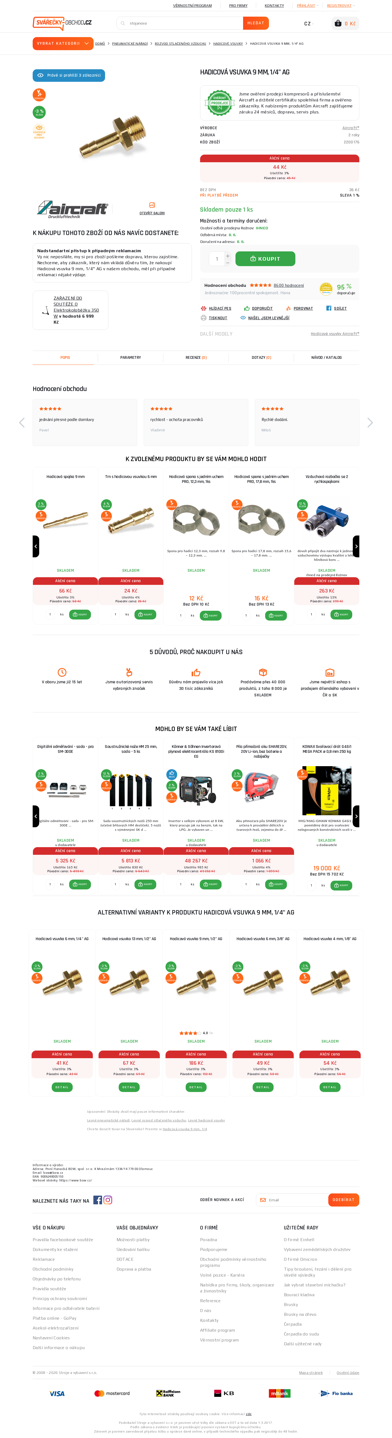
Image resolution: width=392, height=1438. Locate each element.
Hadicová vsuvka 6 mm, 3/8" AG (263, 939)
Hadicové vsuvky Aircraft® (335, 334)
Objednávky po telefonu (57, 1278)
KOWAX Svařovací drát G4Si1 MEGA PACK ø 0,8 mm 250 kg (326, 749)
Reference (210, 1300)
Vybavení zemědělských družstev (317, 1249)
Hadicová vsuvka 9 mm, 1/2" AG (196, 939)
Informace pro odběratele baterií (66, 1308)
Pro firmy (238, 5)
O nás (205, 1310)
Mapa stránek (311, 1372)
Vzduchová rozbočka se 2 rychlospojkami (327, 479)
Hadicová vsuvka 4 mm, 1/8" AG (330, 939)
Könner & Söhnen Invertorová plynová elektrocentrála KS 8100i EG (196, 751)
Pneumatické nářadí (130, 44)
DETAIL (62, 1087)
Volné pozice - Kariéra (222, 1275)
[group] (65, 546)
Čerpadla (293, 1324)
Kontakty (274, 5)
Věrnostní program (192, 5)
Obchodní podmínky (53, 1269)
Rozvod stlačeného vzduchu (180, 44)
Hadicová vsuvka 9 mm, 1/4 (185, 1129)
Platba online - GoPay (54, 1318)
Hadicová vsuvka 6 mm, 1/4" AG (62, 939)
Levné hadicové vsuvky (206, 1120)
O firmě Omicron (300, 1259)
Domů (100, 44)
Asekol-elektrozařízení (56, 1328)
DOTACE (125, 1259)
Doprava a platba (134, 1269)
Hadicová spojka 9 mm (65, 477)
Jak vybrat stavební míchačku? (315, 1284)
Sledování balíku (133, 1249)
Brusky (291, 1304)
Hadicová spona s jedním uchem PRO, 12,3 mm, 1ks (196, 479)
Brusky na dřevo (300, 1314)
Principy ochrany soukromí (60, 1298)
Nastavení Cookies (51, 1337)
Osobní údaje (348, 1372)
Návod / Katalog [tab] (326, 357)
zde (249, 1414)
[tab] (196, 358)
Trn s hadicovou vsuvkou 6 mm (131, 477)
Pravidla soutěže (49, 1288)
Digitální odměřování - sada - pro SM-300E (65, 749)
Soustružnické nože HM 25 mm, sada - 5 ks (131, 749)
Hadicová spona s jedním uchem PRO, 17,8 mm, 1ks (261, 479)
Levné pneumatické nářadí (108, 1120)
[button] (22, 422)
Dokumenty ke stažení (55, 1249)
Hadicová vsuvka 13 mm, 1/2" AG (129, 939)
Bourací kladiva (299, 1294)
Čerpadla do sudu (301, 1334)
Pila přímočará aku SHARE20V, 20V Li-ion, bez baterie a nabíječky (261, 751)
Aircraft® (350, 128)
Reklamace (44, 1259)
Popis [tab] (65, 357)
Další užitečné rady (303, 1343)
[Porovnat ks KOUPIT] (50, 614)
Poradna (208, 1239)
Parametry (130, 357)
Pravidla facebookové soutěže (63, 1239)
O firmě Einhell (299, 1239)
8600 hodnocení (289, 285)
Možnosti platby (133, 1239)
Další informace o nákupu (59, 1347)
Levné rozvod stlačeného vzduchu (158, 1120)
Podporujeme (214, 1249)
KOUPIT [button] (82, 614)
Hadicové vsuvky (228, 44)
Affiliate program (217, 1330)
